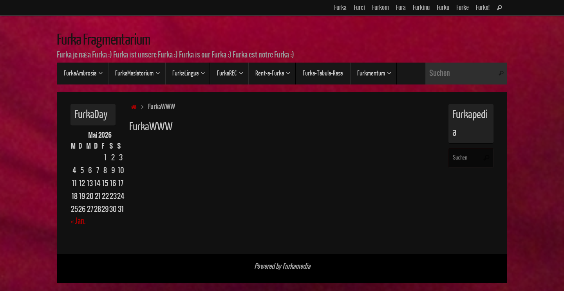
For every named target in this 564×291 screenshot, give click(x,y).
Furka (340, 7)
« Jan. (77, 221)
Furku (443, 7)
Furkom (380, 7)
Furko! (483, 7)
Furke (462, 7)
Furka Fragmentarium (103, 40)
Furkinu (421, 7)
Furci (359, 7)
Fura (401, 7)
